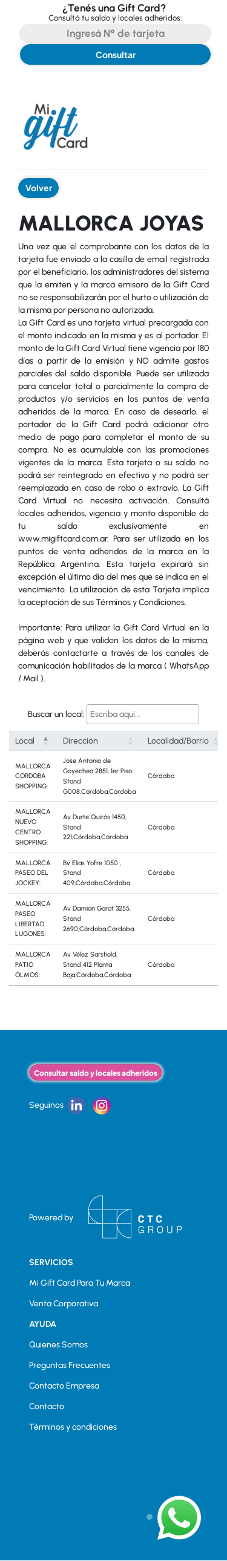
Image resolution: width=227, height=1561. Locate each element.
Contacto (46, 1406)
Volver (38, 187)
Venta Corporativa (63, 1303)
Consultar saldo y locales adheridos (95, 1073)
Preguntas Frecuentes (69, 1365)
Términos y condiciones (73, 1427)
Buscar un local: (56, 714)
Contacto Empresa (64, 1386)
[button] (46, 740)
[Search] (115, 33)
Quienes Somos (58, 1345)
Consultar (116, 54)
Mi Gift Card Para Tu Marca (79, 1283)
